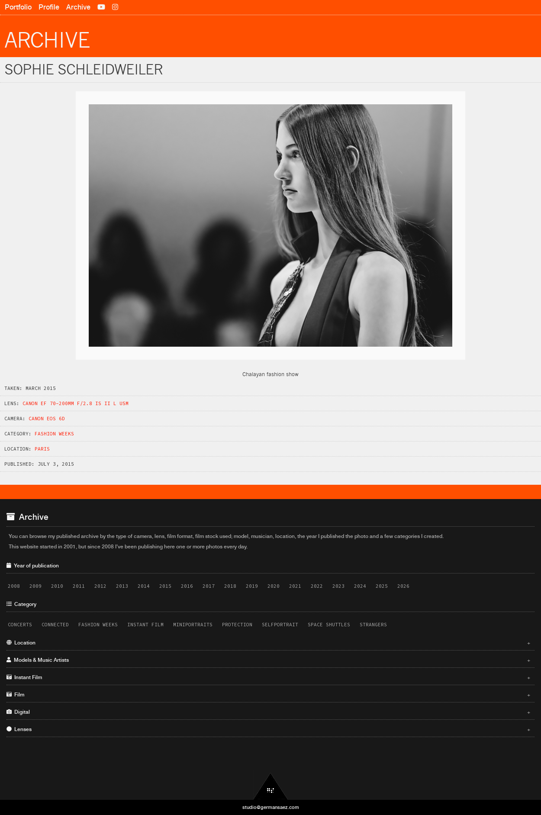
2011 (79, 586)
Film (268, 695)
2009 (35, 586)
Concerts (20, 625)
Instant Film (145, 625)
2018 (230, 586)
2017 (209, 586)
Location (268, 643)
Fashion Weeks (54, 434)
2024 (360, 586)
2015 (165, 586)
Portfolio (18, 7)
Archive (78, 7)
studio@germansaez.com (270, 807)
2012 (100, 586)
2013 (122, 586)
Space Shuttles (329, 625)
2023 (338, 586)
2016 (187, 586)
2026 (403, 586)
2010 (57, 586)
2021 (295, 586)
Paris (42, 449)
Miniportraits (193, 625)
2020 (273, 586)
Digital (268, 712)
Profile (49, 7)
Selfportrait (280, 625)
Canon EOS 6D (47, 419)
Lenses (268, 729)
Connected (55, 625)
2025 (382, 586)
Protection (237, 625)
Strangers (373, 625)
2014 (144, 586)
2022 (317, 586)
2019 (252, 586)
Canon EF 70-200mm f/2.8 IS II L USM (76, 403)
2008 (14, 586)
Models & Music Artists (268, 660)
